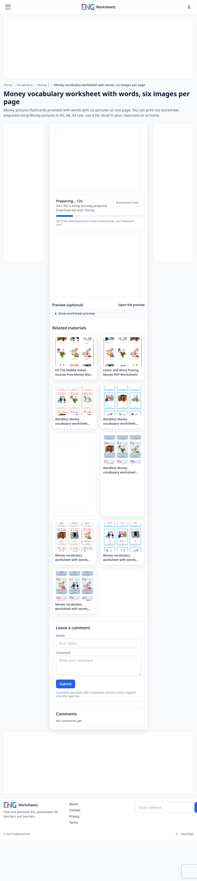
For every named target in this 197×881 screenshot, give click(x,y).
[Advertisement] (99, 47)
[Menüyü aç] (8, 7)
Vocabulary (25, 85)
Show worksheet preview (76, 313)
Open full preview (131, 305)
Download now (127, 202)
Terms (73, 822)
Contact (74, 810)
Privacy (74, 816)
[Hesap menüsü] (189, 7)
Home (8, 85)
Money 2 (43, 85)
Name (60, 635)
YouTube (187, 834)
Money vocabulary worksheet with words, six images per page (99, 85)
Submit (66, 684)
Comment (63, 653)
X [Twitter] (176, 834)
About (73, 804)
